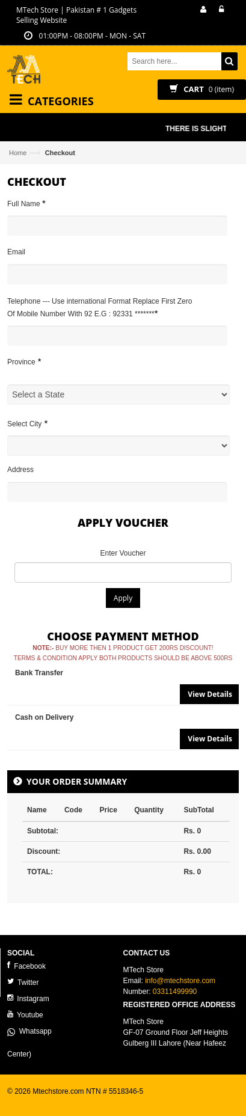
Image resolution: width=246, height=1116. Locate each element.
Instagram (28, 998)
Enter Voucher (123, 553)
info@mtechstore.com (180, 981)
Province (24, 361)
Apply (123, 598)
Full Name (26, 203)
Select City (27, 423)
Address (20, 469)
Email (16, 252)
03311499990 (175, 991)
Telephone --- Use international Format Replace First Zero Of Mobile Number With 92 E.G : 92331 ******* (99, 307)
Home (17, 152)
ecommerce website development (61, 1101)
